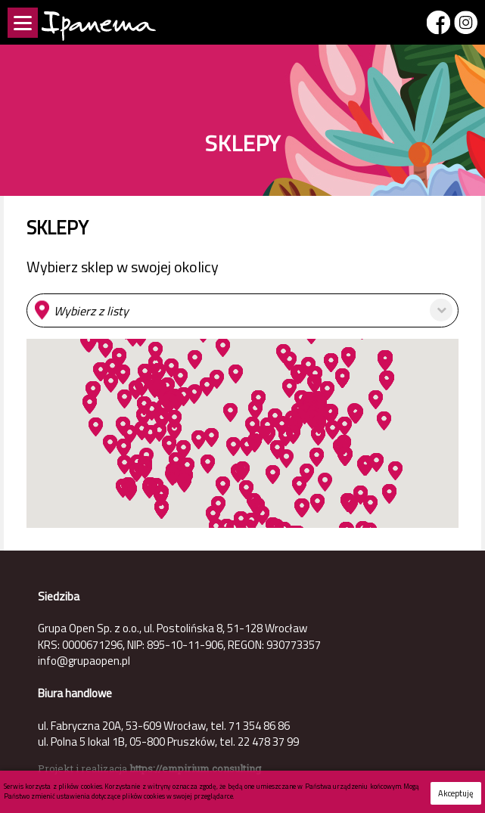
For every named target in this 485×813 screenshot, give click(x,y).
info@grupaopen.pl (84, 660)
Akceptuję (456, 793)
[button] (242, 310)
